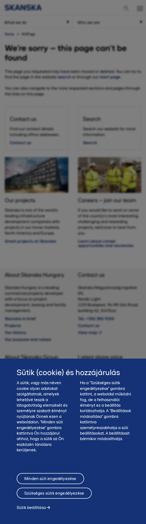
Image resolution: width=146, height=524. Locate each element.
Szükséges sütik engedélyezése (54, 495)
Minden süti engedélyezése (50, 481)
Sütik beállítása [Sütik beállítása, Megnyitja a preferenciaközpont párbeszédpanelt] (31, 510)
